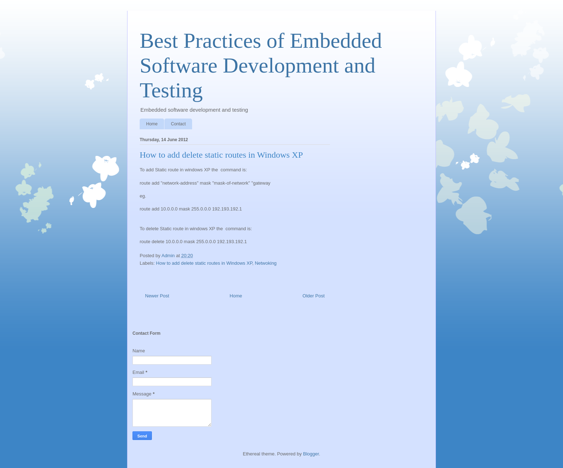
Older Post (314, 295)
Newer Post (157, 295)
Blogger (311, 454)
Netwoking (266, 263)
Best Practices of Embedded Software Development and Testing (261, 65)
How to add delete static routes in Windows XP (204, 263)
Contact (178, 123)
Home (152, 123)
